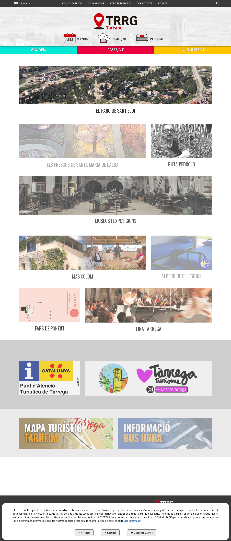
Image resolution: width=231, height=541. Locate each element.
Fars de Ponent (49, 328)
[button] (21, 3)
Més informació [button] (132, 520)
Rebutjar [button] (110, 532)
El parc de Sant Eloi (115, 110)
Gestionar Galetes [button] (142, 532)
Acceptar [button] (84, 532)
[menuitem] (21, 3)
